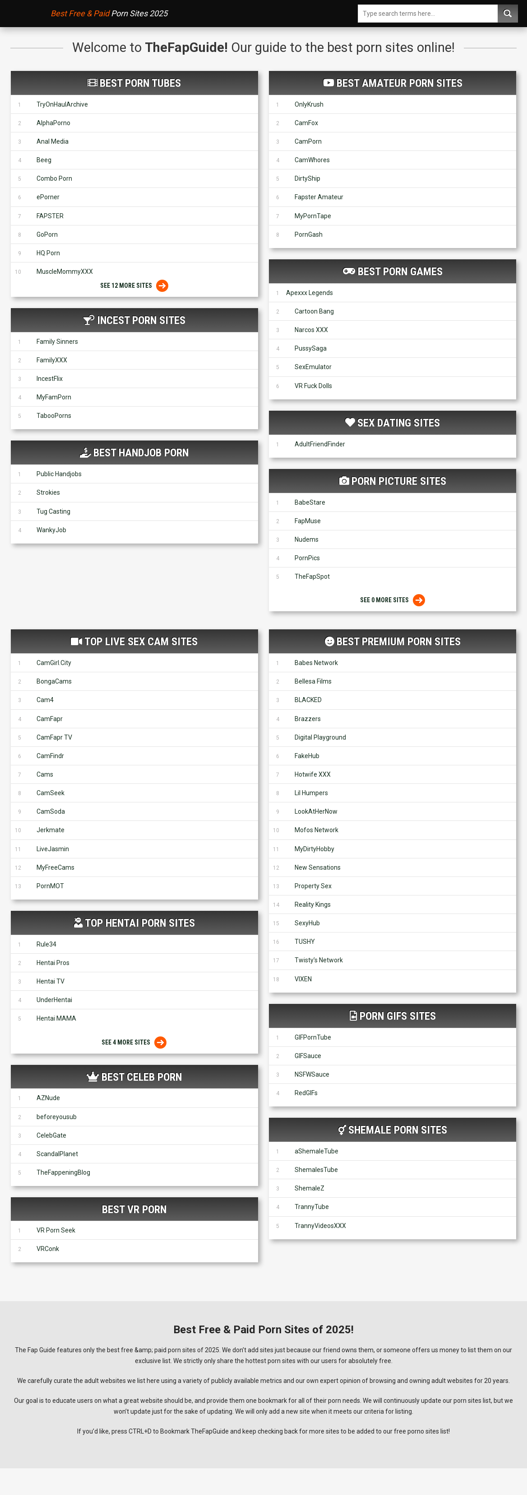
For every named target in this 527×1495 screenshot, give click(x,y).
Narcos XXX (311, 329)
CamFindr (50, 755)
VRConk (48, 1248)
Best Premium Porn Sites (399, 641)
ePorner (48, 197)
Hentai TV (51, 981)
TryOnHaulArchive (62, 104)
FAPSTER (50, 216)
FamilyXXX (52, 360)
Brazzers (308, 718)
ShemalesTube (316, 1169)
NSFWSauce (312, 1074)
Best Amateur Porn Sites (399, 83)
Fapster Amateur (319, 197)
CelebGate (51, 1135)
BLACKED (308, 699)
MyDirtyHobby (314, 849)
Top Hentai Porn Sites (140, 923)
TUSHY (305, 941)
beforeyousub (57, 1116)
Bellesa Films (313, 681)
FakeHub (307, 755)
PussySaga (311, 348)
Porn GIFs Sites (398, 1016)
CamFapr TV (54, 737)
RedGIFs (306, 1093)
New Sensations (318, 867)
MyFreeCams (55, 867)
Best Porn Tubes (140, 83)
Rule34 (46, 944)
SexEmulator (313, 366)
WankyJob (51, 530)
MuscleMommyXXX (65, 271)
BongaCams (54, 681)
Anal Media (53, 141)
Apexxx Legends (309, 292)
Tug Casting (53, 511)
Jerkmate (51, 830)
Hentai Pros (53, 962)
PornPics (307, 558)
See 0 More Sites (392, 600)
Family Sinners (57, 341)
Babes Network (316, 662)
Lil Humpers (311, 793)
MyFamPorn (54, 397)
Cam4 (45, 699)
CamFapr (50, 718)
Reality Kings (313, 904)
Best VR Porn (134, 1209)
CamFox (306, 123)
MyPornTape (313, 216)
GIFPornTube (313, 1037)
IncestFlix (50, 378)
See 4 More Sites (134, 1042)
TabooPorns (54, 415)
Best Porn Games (400, 271)
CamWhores (312, 160)
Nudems (307, 539)
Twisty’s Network (319, 960)
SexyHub (307, 923)
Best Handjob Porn (141, 452)
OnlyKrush (309, 104)
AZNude (48, 1097)
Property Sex (313, 886)
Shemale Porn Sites (397, 1130)
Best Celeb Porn (142, 1077)
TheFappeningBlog (63, 1172)
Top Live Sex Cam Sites (141, 641)
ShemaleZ (309, 1188)
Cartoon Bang (314, 311)
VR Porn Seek (56, 1230)
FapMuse (308, 521)
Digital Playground (320, 737)
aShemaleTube (316, 1151)
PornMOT (50, 886)
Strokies (48, 492)
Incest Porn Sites (141, 320)
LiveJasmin (53, 849)
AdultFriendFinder (320, 444)
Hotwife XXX (313, 774)
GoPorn (47, 234)
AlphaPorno (53, 123)
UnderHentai (54, 999)
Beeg (44, 160)
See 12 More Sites (134, 285)
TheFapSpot (312, 576)
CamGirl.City (54, 662)
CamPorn (308, 141)
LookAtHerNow (316, 811)
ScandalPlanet (57, 1154)
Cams (45, 774)
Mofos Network (316, 830)
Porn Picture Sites (398, 481)
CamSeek (51, 793)
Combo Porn (54, 178)
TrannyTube (312, 1206)
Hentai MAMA (56, 1018)
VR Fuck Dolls (313, 385)
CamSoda (51, 811)
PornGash (309, 234)
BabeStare (310, 502)
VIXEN (303, 979)
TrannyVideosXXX (320, 1225)
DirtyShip (307, 178)
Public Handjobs (59, 474)
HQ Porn (48, 253)
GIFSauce (308, 1055)
